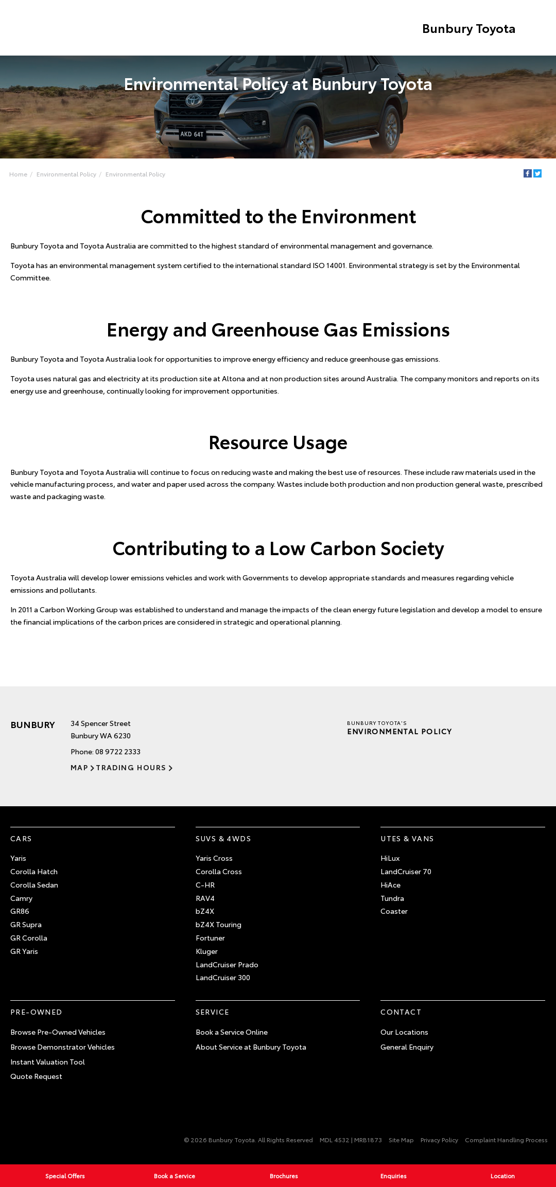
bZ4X (205, 911)
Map (79, 767)
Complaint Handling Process (506, 1139)
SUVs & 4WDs (223, 838)
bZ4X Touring (218, 924)
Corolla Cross (219, 871)
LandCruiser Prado (227, 964)
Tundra (392, 898)
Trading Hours (131, 767)
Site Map (401, 1139)
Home (18, 173)
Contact (401, 1011)
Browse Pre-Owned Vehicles (58, 1031)
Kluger (207, 951)
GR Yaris (24, 951)
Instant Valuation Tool (47, 1061)
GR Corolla (28, 937)
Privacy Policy (439, 1139)
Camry (21, 898)
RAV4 (205, 898)
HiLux (389, 858)
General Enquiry (406, 1046)
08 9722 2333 (118, 751)
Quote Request (36, 1076)
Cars (21, 838)
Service (213, 1011)
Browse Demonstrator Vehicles (62, 1046)
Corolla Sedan (34, 884)
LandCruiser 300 (223, 977)
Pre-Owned (36, 1011)
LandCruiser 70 (405, 871)
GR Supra (26, 924)
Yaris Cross (214, 858)
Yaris (18, 858)
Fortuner (210, 937)
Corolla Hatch (34, 871)
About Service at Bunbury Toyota (251, 1046)
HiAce (390, 884)
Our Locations (404, 1031)
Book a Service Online (232, 1031)
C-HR (205, 884)
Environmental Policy (66, 173)
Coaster (394, 911)
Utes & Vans (407, 838)
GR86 (19, 911)
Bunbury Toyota (468, 28)
